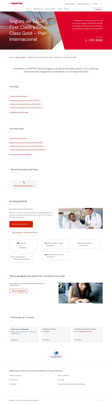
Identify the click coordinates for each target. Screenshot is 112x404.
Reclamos (66, 9)
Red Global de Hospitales (22, 245)
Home (11, 57)
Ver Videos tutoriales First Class (18, 112)
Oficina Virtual (69, 4)
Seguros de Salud (20, 57)
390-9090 (46, 331)
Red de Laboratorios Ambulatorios (85, 244)
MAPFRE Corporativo (15, 375)
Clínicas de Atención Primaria (23, 186)
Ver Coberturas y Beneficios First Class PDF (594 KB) (25, 108)
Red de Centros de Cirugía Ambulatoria (55, 244)
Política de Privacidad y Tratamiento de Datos (71, 384)
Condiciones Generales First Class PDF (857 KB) (24, 101)
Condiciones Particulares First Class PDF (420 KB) (24, 104)
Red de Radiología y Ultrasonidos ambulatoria (21, 258)
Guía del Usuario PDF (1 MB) (17, 96)
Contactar (14, 340)
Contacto (98, 9)
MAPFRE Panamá (38, 9)
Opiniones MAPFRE (63, 375)
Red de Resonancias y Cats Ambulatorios (55, 256)
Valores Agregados (18, 291)
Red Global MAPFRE (21, 224)
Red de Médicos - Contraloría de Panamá (25, 232)
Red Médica (13, 384)
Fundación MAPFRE (50, 9)
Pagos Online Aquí (83, 4)
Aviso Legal (60, 380)
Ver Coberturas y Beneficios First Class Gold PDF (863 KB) (27, 150)
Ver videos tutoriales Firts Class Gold (20, 154)
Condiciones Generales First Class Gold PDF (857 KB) (25, 143)
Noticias (59, 9)
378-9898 (96, 40)
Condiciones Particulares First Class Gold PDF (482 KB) (26, 146)
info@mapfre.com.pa (85, 331)
